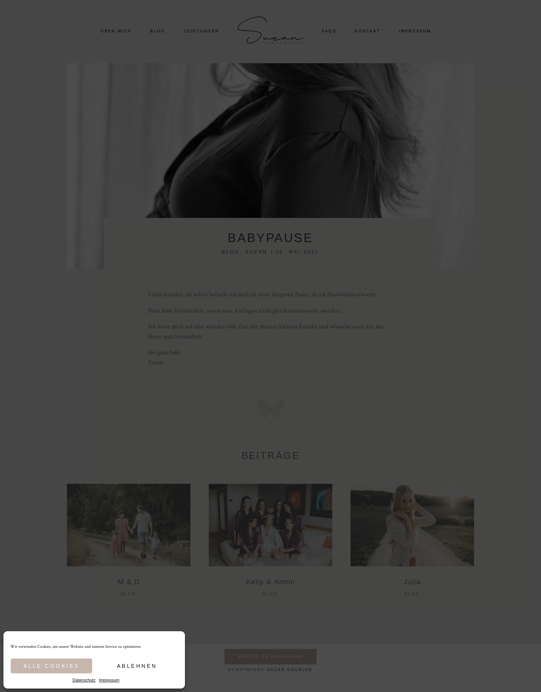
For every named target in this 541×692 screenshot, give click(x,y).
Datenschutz (84, 680)
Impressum (109, 680)
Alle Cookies (51, 666)
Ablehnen (137, 666)
